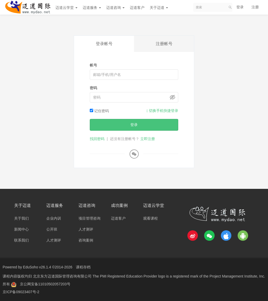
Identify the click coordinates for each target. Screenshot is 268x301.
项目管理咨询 (89, 218)
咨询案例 (86, 240)
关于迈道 (159, 7)
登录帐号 (104, 43)
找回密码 (97, 139)
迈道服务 (92, 7)
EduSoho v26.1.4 (37, 267)
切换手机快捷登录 (162, 111)
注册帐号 (164, 43)
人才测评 (53, 240)
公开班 (51, 229)
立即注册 (147, 139)
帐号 (93, 65)
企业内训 (53, 218)
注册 (255, 7)
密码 (93, 88)
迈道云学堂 (66, 7)
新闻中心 (21, 229)
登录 (240, 7)
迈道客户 (137, 7)
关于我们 (21, 218)
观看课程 (150, 218)
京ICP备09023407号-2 (21, 292)
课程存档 (83, 267)
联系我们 (21, 240)
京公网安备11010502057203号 (45, 284)
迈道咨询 (115, 7)
